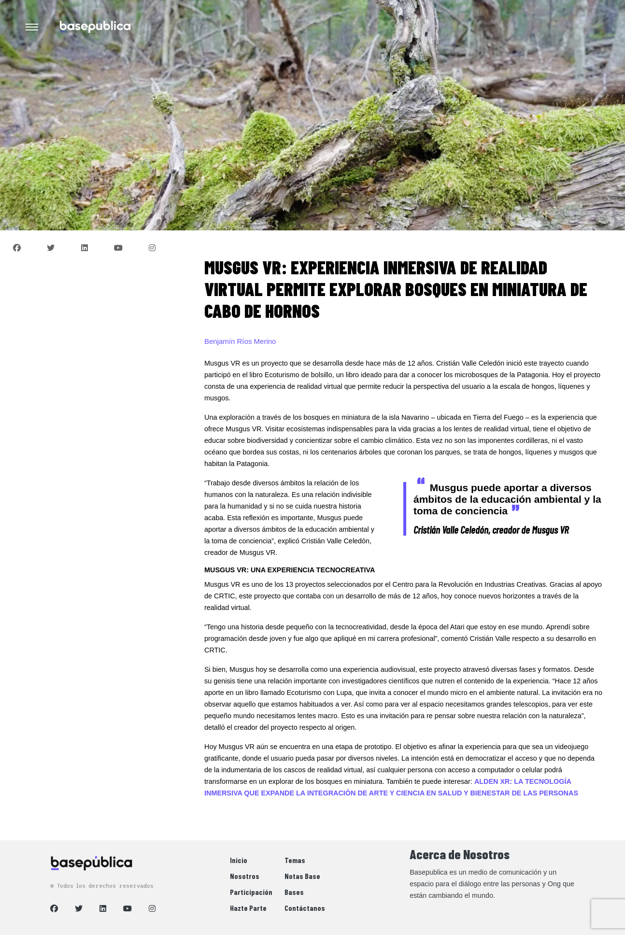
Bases (294, 892)
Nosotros (244, 876)
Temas (294, 860)
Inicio (238, 860)
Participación (251, 892)
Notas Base (302, 876)
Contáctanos (304, 908)
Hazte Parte (248, 908)
